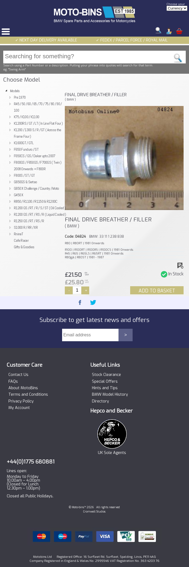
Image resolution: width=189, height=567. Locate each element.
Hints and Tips (105, 388)
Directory (100, 401)
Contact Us (18, 374)
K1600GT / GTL (24, 142)
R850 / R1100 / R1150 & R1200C (35, 201)
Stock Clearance (106, 374)
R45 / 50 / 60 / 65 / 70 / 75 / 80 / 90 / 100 (38, 107)
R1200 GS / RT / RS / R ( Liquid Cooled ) (40, 214)
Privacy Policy (21, 401)
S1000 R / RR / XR (26, 227)
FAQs (13, 381)
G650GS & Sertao (25, 181)
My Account (19, 407)
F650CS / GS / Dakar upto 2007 (34, 155)
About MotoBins (23, 388)
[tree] (32, 169)
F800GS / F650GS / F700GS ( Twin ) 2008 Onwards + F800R (38, 165)
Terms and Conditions (28, 394)
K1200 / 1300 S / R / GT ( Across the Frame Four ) (37, 133)
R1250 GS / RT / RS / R (29, 220)
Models (15, 90)
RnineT (18, 233)
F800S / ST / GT (24, 175)
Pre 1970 (19, 97)
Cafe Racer (21, 240)
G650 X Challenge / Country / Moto (36, 188)
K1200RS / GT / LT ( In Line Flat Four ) (38, 123)
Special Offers (105, 381)
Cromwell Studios (94, 511)
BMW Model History (110, 394)
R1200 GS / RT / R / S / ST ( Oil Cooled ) (40, 207)
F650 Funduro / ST (26, 149)
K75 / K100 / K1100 (26, 116)
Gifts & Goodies (24, 246)
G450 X (18, 194)
